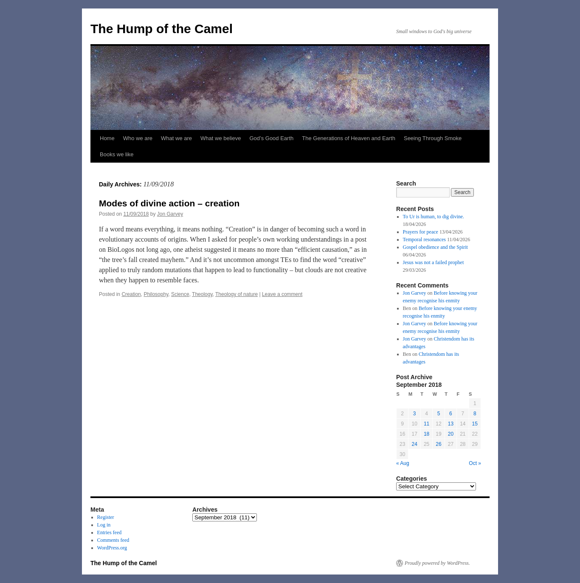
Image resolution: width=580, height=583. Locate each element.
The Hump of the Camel (161, 29)
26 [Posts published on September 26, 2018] (438, 444)
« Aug (402, 463)
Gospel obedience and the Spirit (435, 247)
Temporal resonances (424, 239)
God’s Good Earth (271, 138)
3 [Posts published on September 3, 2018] (414, 414)
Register (105, 517)
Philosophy (156, 294)
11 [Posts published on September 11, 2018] (426, 424)
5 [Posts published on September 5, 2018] (438, 414)
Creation (131, 294)
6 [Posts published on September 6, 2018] (450, 414)
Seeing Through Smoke (433, 138)
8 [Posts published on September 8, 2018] (474, 414)
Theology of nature (236, 294)
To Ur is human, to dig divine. (433, 217)
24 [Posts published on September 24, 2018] (414, 444)
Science (180, 294)
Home (107, 138)
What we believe (220, 138)
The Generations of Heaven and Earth (348, 138)
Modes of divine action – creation (169, 203)
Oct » (475, 463)
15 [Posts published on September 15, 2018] (475, 424)
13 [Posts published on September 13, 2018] (450, 424)
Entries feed (109, 532)
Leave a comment (282, 294)
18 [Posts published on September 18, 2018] (426, 434)
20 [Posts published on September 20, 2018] (450, 434)
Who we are (137, 138)
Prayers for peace (420, 232)
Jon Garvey (170, 214)
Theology (202, 294)
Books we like (116, 154)
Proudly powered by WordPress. (437, 563)
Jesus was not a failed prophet (433, 262)
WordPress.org (112, 548)
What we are (176, 138)
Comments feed (113, 540)
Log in (104, 525)
